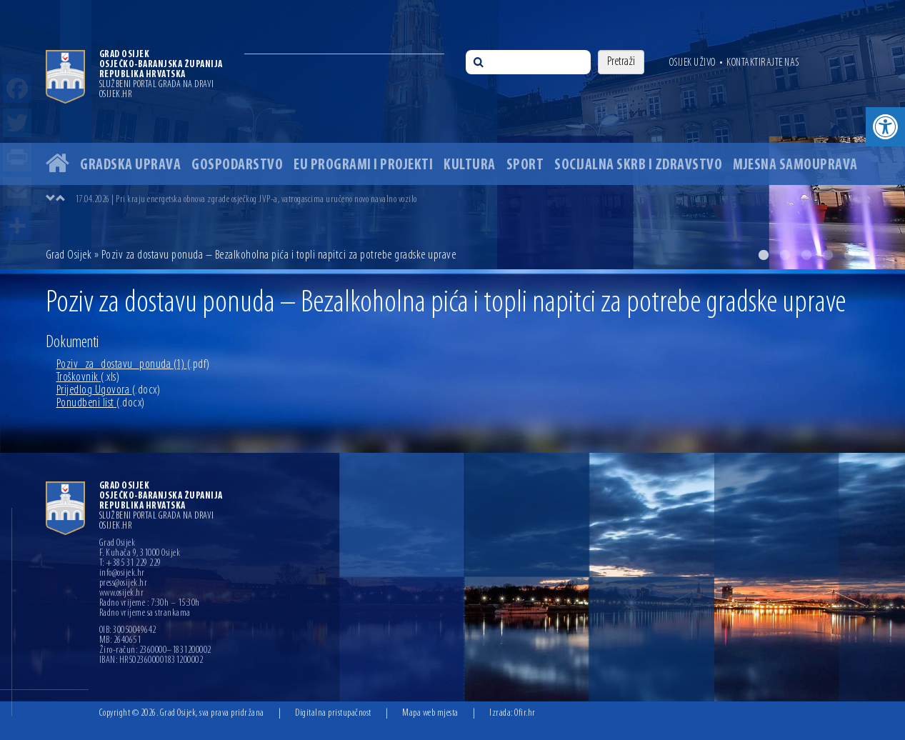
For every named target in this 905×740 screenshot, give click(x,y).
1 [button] (763, 255)
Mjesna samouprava (795, 165)
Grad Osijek (70, 255)
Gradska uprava (130, 165)
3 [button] (806, 255)
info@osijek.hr (122, 574)
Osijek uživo (692, 63)
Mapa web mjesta (430, 713)
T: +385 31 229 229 (130, 564)
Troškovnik (88, 377)
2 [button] (785, 255)
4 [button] (828, 255)
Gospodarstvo (237, 165)
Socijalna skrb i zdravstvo (638, 165)
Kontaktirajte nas (762, 63)
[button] (885, 126)
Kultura (470, 165)
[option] (452, 134)
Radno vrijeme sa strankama (145, 614)
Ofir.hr (525, 713)
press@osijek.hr (123, 584)
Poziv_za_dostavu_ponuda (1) (133, 364)
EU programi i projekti (363, 165)
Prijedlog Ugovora (108, 390)
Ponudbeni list (100, 403)
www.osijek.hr (121, 594)
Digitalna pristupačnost (333, 713)
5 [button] (849, 255)
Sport (525, 165)
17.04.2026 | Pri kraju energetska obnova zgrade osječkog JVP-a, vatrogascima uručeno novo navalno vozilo (246, 199)
